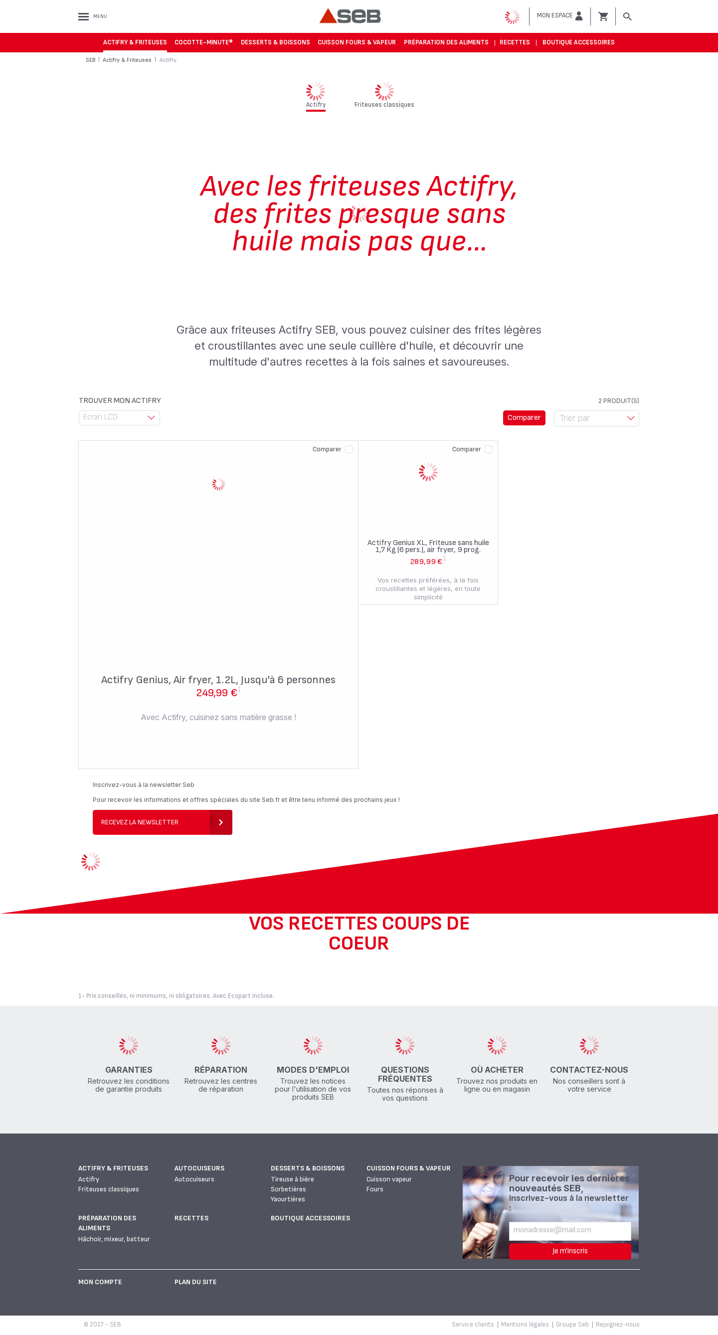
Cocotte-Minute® (204, 42)
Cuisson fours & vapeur (357, 42)
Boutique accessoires (578, 42)
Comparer (327, 449)
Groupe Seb (572, 1325)
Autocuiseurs (199, 1168)
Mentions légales (525, 1325)
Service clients (473, 1325)
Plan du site (196, 1282)
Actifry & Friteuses (135, 42)
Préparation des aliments (446, 42)
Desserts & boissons (275, 42)
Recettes (515, 42)
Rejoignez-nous (618, 1325)
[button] (560, 15)
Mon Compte (100, 1282)
